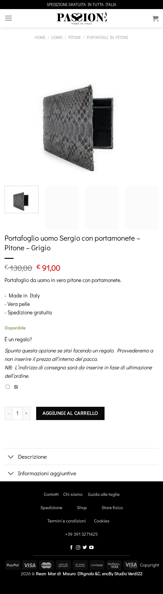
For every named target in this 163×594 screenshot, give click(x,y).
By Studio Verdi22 (125, 573)
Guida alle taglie (104, 494)
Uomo (57, 37)
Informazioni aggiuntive (40, 474)
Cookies (101, 521)
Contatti (51, 494)
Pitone (74, 37)
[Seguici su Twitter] (85, 547)
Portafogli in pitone (107, 37)
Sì (12, 387)
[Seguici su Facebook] (71, 547)
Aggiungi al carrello (70, 412)
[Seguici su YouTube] (91, 547)
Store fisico (112, 507)
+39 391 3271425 (81, 534)
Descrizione (26, 457)
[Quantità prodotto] (17, 413)
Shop (82, 507)
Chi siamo (73, 494)
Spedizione (51, 507)
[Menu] (9, 18)
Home (40, 37)
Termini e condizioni (60, 521)
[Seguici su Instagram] (78, 547)
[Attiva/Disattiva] (11, 457)
